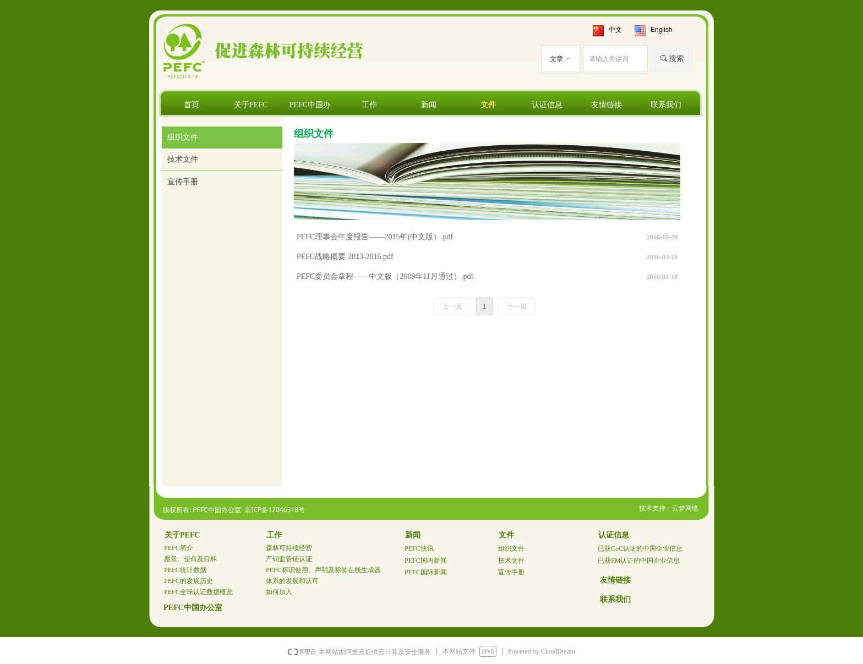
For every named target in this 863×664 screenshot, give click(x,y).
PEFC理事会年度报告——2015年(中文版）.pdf (375, 237)
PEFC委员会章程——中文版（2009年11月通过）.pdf (385, 276)
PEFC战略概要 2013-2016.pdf (345, 257)
